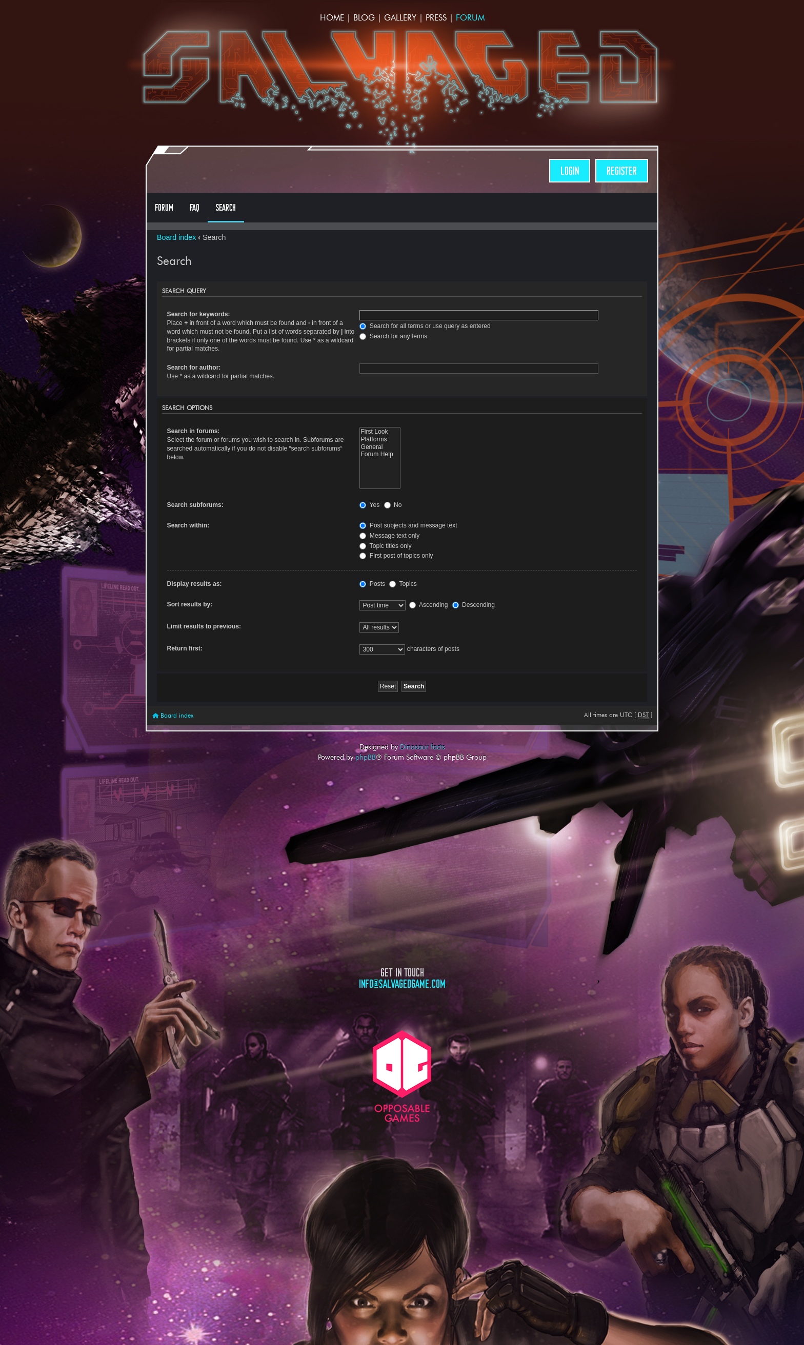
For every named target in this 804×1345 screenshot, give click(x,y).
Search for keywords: (198, 314)
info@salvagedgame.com (402, 983)
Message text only (389, 535)
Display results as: (194, 583)
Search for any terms (393, 336)
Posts (372, 583)
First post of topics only (396, 555)
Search (226, 207)
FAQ (194, 207)
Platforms (379, 439)
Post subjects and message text (408, 525)
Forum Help (379, 454)
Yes (369, 504)
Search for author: (194, 367)
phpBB (365, 757)
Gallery (400, 18)
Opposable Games (402, 1076)
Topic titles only (385, 545)
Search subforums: (195, 504)
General (379, 447)
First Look (379, 432)
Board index (176, 237)
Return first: (185, 648)
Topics (402, 583)
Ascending (428, 604)
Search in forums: (193, 431)
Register (622, 171)
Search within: (188, 525)
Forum (470, 18)
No (393, 504)
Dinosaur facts (422, 746)
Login (569, 171)
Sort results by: (190, 604)
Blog (364, 18)
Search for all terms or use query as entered (424, 326)
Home (332, 18)
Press (436, 18)
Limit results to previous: (204, 626)
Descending (473, 604)
